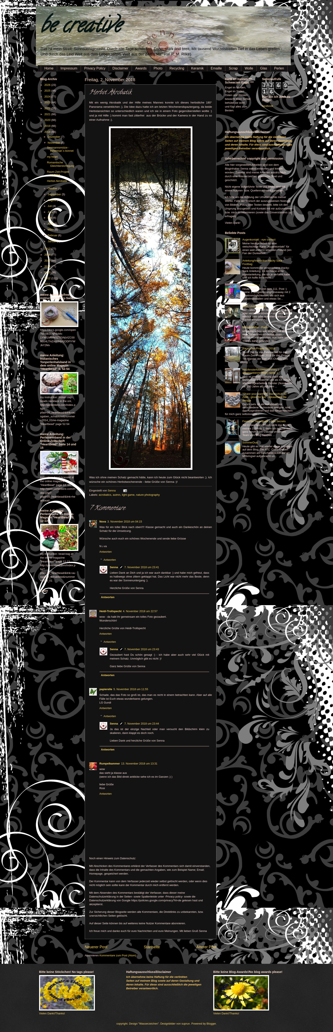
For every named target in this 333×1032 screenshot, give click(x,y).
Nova (102, 521)
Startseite (152, 947)
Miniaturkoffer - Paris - (255, 327)
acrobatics (105, 494)
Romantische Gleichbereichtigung (60, 164)
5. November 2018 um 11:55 (130, 689)
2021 (47, 114)
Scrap (233, 68)
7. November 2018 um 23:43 (141, 649)
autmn (116, 494)
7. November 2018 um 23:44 (141, 723)
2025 (47, 90)
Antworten (105, 551)
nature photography (148, 494)
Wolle (249, 68)
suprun (186, 1023)
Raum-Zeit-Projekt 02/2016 (258, 348)
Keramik (197, 68)
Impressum (69, 68)
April (51, 223)
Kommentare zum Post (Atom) (117, 955)
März (51, 229)
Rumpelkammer (109, 763)
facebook (267, 106)
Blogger (211, 1023)
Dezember (54, 136)
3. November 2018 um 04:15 (124, 521)
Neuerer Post (96, 947)
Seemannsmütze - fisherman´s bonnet (60, 149)
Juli (50, 206)
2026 (47, 84)
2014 (47, 266)
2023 (47, 102)
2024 (47, 96)
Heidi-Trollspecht (110, 611)
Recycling (176, 68)
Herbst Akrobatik (57, 181)
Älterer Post (206, 947)
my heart (52, 156)
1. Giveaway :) (251, 285)
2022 (47, 108)
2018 (47, 131)
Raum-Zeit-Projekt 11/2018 (58, 173)
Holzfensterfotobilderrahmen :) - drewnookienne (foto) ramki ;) (261, 371)
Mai (50, 217)
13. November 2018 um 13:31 (139, 763)
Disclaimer (120, 68)
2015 (47, 260)
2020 (47, 120)
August (52, 200)
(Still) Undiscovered (254, 306)
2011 (47, 284)
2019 (47, 125)
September (55, 194)
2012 (47, 278)
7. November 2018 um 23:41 (141, 567)
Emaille (216, 68)
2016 (47, 254)
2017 (47, 248)
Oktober (53, 188)
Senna (112, 490)
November (54, 142)
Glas (263, 68)
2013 (47, 272)
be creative (80, 27)
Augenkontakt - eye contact (258, 239)
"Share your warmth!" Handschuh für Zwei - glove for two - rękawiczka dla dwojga (264, 397)
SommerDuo (250, 442)
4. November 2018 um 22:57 (140, 611)
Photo (158, 68)
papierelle (105, 689)
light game (128, 494)
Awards (141, 68)
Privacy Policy (95, 68)
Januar (52, 241)
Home (49, 68)
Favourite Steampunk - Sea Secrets (264, 421)
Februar (53, 235)
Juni (50, 212)
